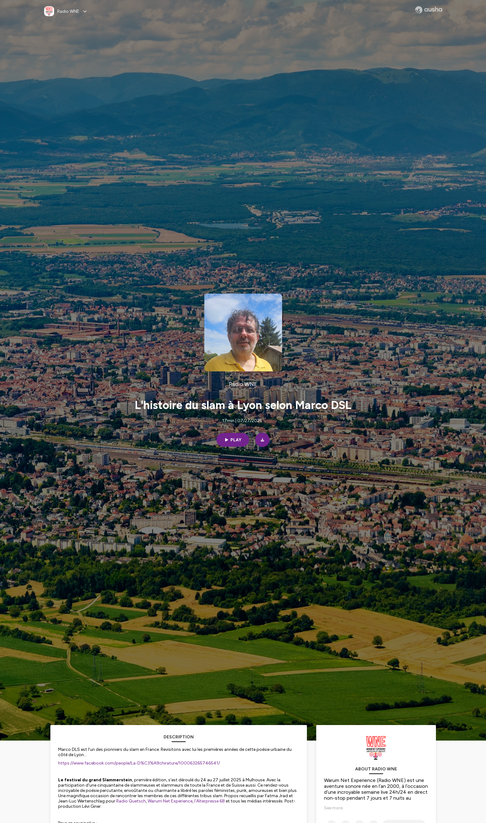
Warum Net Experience (170, 801)
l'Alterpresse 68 (209, 801)
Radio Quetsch (131, 801)
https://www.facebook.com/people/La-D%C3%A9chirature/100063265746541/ (139, 763)
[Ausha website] (428, 10)
